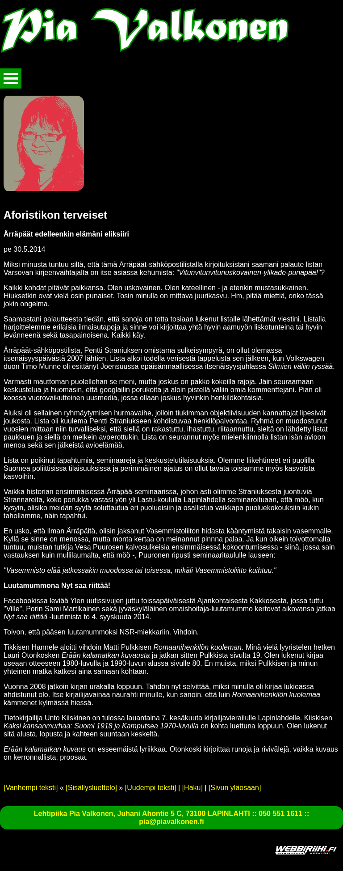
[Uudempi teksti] (150, 787)
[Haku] (192, 787)
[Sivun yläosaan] (235, 787)
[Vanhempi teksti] (31, 787)
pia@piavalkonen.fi (171, 821)
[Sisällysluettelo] (91, 787)
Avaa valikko (10, 78)
